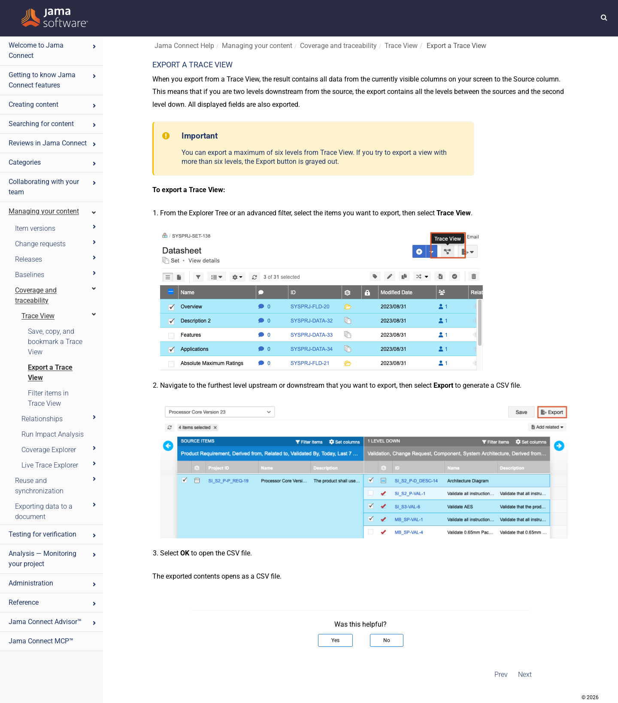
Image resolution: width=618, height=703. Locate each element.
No (386, 640)
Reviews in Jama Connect (53, 143)
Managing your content (53, 211)
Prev (501, 674)
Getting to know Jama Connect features (53, 80)
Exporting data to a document (56, 511)
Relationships (59, 418)
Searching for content (53, 124)
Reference (53, 602)
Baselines (56, 274)
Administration (53, 583)
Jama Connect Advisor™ (53, 622)
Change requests (56, 243)
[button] (604, 17)
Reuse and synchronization (56, 485)
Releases (56, 258)
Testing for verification (53, 534)
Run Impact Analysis (52, 434)
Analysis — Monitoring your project (53, 558)
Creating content (53, 104)
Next (525, 674)
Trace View (59, 315)
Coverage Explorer (59, 449)
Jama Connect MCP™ (41, 641)
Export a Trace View (50, 372)
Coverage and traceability (56, 295)
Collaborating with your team (53, 187)
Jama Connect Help (184, 46)
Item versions (56, 227)
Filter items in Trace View (48, 398)
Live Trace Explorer (59, 464)
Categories (53, 162)
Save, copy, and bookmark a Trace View (55, 341)
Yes (335, 640)
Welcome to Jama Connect (53, 50)
